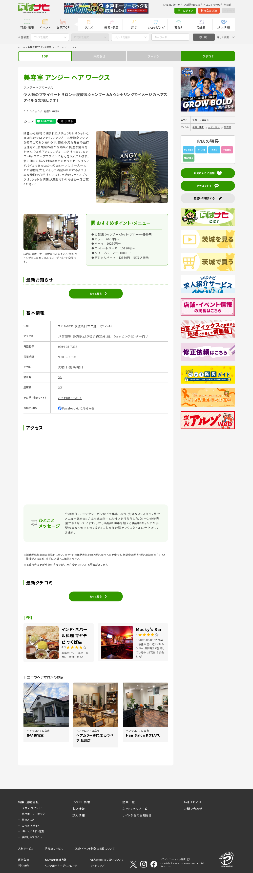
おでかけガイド (31, 825)
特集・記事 (27, 27)
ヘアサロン (214, 127)
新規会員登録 (204, 10)
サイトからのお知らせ (137, 815)
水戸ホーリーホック (33, 814)
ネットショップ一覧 (135, 808)
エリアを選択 (41, 37)
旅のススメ (28, 819)
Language (225, 10)
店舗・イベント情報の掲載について (95, 848)
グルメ (88, 27)
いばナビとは (193, 802)
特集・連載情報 (28, 802)
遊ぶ (134, 27)
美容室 (227, 127)
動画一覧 (128, 802)
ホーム (21, 47)
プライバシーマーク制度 (173, 859)
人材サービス (25, 848)
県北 (194, 119)
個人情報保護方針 (55, 859)
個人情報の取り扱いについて (107, 859)
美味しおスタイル (32, 837)
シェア (29, 121)
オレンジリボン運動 (33, 831)
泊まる (201, 27)
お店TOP (63, 27)
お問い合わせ (193, 808)
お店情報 (78, 808)
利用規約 (23, 865)
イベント (45, 27)
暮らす (178, 27)
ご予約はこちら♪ (70, 398)
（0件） (55, 111)
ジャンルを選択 (122, 37)
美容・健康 (111, 27)
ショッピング (156, 27)
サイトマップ (97, 865)
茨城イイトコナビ (32, 808)
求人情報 (223, 27)
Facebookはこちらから (78, 408)
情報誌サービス (54, 848)
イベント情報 (81, 802)
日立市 (205, 119)
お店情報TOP (35, 47)
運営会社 (23, 859)
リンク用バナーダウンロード (61, 865)
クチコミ (208, 56)
